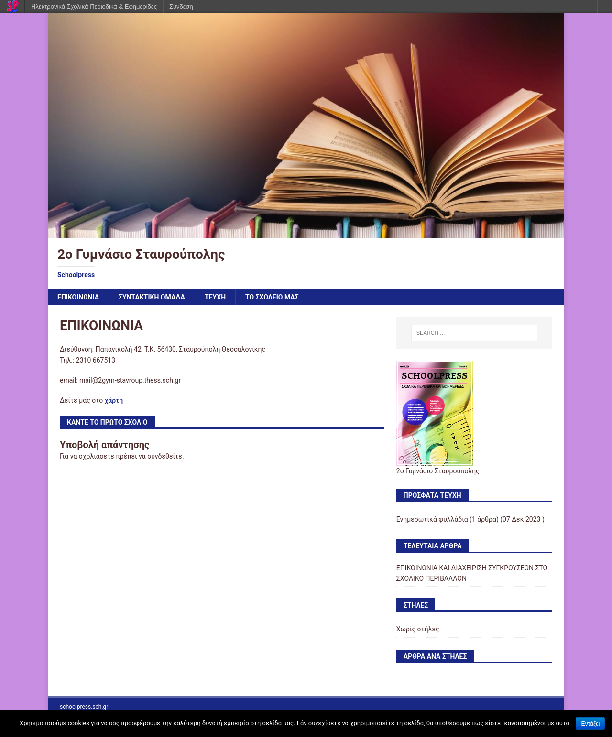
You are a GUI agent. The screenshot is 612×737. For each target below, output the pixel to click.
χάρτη (114, 400)
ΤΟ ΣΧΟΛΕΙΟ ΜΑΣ (272, 297)
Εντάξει (590, 723)
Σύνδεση (181, 6)
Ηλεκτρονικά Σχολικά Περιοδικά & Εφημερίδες (94, 6)
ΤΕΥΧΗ (215, 297)
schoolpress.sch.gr (84, 707)
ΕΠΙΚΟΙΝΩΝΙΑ (78, 297)
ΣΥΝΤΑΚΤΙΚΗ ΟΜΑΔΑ (152, 297)
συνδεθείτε (164, 456)
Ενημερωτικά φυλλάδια (432, 519)
